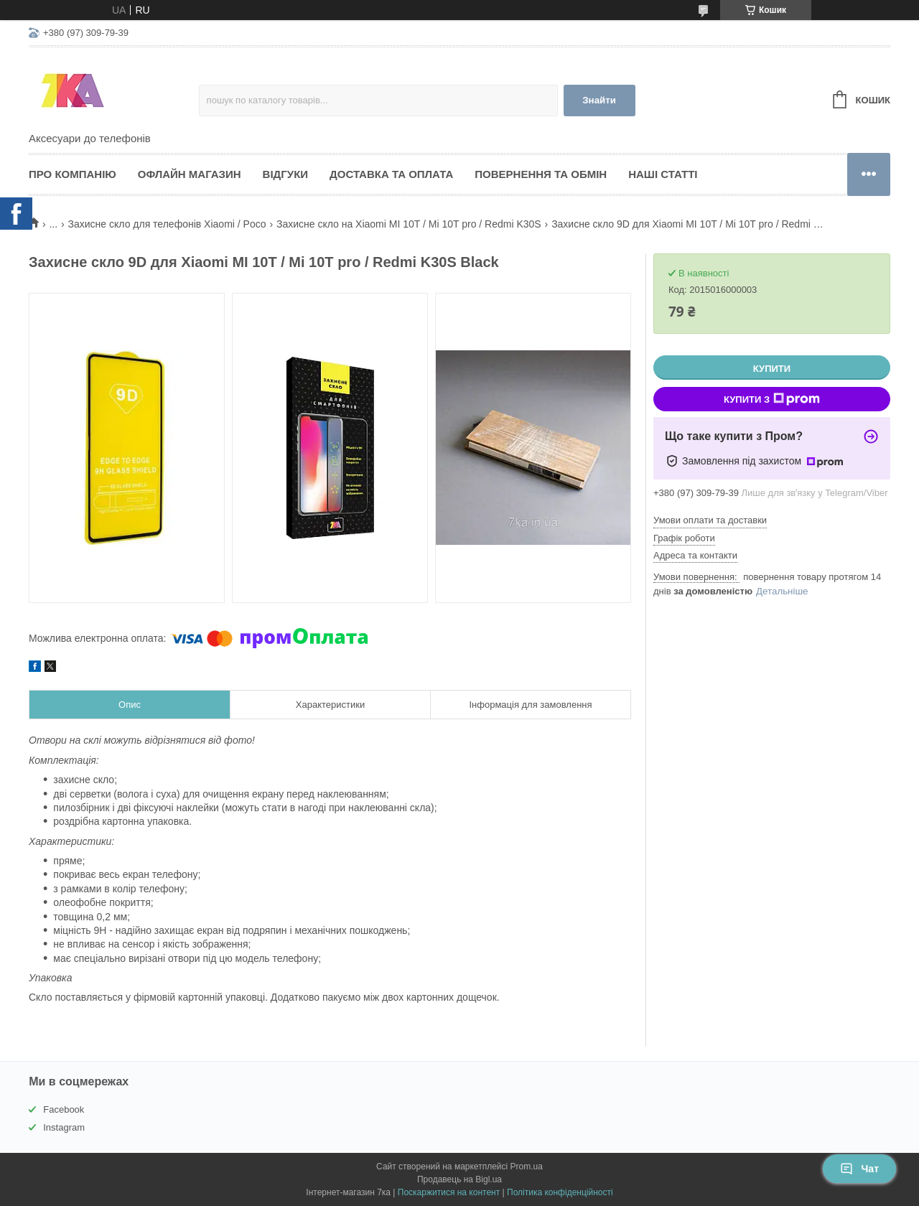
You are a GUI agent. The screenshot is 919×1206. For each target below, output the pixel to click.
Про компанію (72, 174)
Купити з (772, 399)
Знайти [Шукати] (599, 100)
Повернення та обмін (541, 174)
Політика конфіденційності (560, 1192)
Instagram (64, 1127)
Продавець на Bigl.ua (459, 1179)
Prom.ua (526, 1166)
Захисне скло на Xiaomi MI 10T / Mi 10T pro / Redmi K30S (408, 224)
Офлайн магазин (189, 174)
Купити (771, 368)
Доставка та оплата (391, 174)
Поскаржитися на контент (449, 1192)
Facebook (63, 1109)
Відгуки (285, 174)
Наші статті (662, 174)
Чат (859, 1168)
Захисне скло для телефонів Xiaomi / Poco (167, 224)
